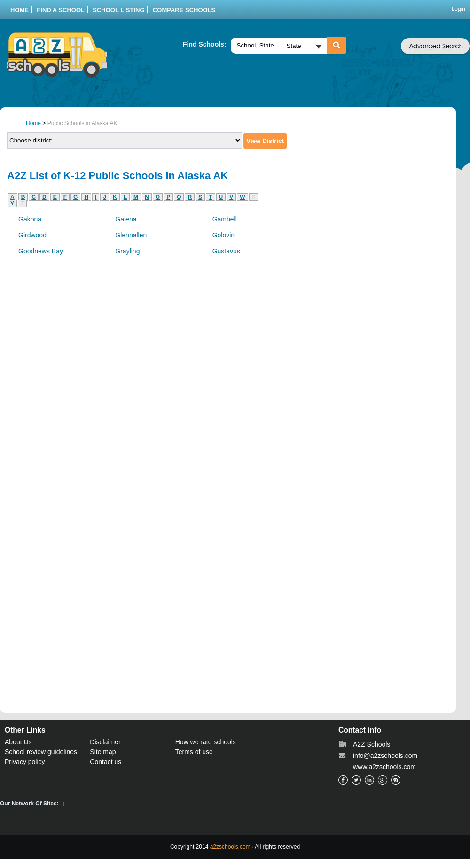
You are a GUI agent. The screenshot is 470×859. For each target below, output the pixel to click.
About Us (18, 742)
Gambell (224, 219)
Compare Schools (184, 10)
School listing (118, 10)
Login (458, 9)
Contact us (105, 761)
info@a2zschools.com (385, 755)
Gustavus (226, 251)
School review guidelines (41, 752)
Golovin (223, 235)
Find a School (61, 10)
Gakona (29, 219)
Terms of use (194, 752)
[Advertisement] (370, 278)
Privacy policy (25, 761)
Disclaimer (105, 742)
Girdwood (32, 235)
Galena (125, 219)
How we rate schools (205, 742)
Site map (103, 752)
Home (19, 10)
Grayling (127, 251)
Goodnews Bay (40, 251)
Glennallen (131, 235)
